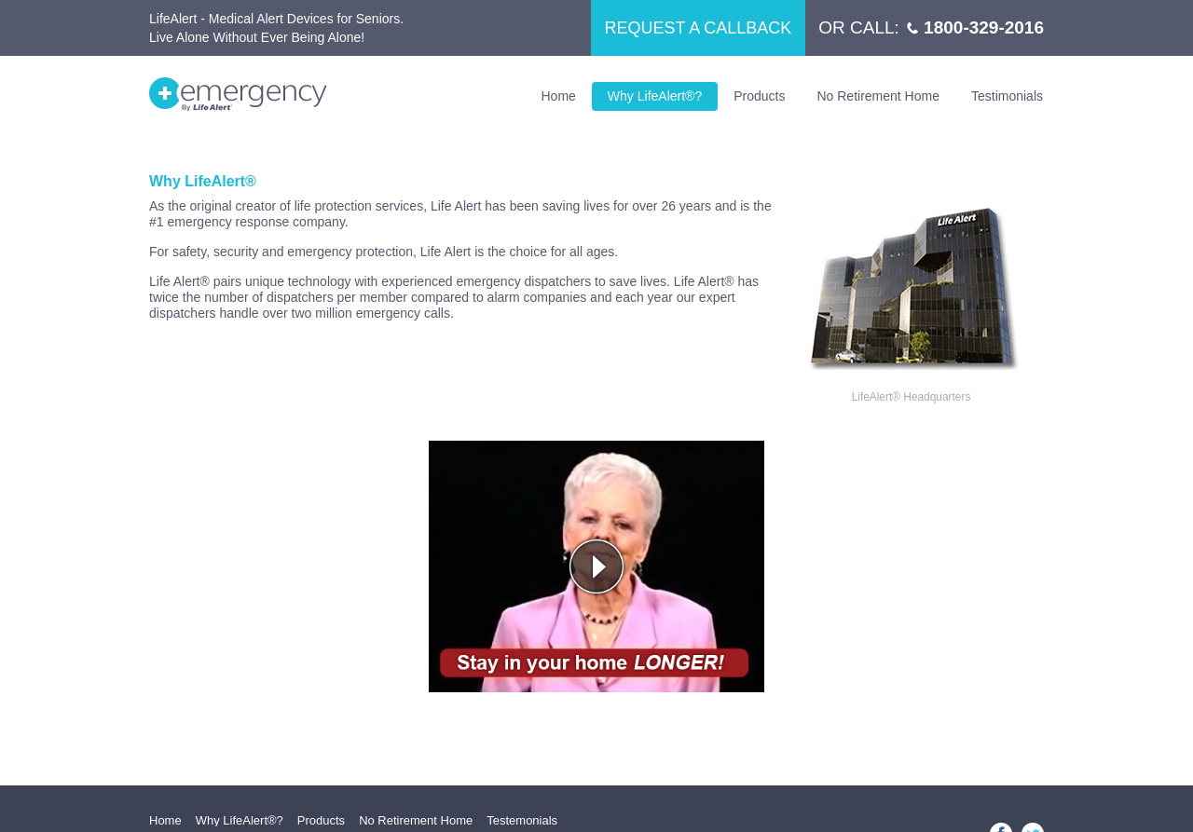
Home (559, 96)
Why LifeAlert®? (655, 96)
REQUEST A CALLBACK (698, 28)
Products (759, 96)
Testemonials (522, 820)
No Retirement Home (877, 96)
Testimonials (1007, 96)
